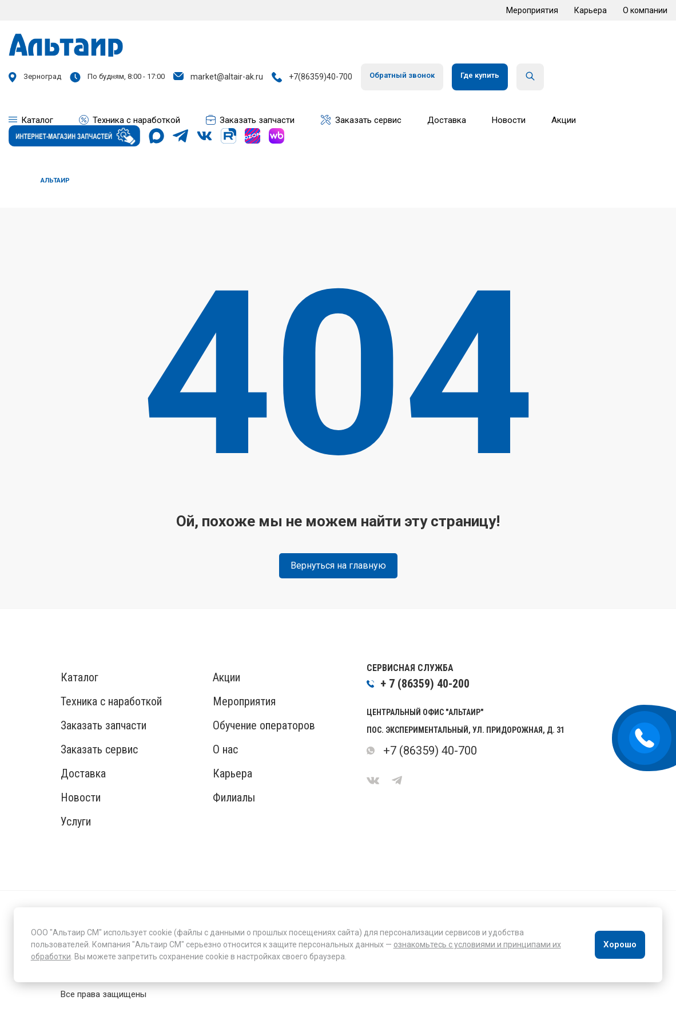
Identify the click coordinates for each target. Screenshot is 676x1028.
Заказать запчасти (103, 725)
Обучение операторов (264, 725)
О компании (645, 10)
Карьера (590, 10)
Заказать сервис (99, 749)
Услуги (76, 821)
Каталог (79, 677)
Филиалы (234, 797)
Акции (226, 677)
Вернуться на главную (338, 565)
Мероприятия (532, 10)
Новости (81, 797)
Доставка (83, 773)
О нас (225, 749)
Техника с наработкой (111, 701)
